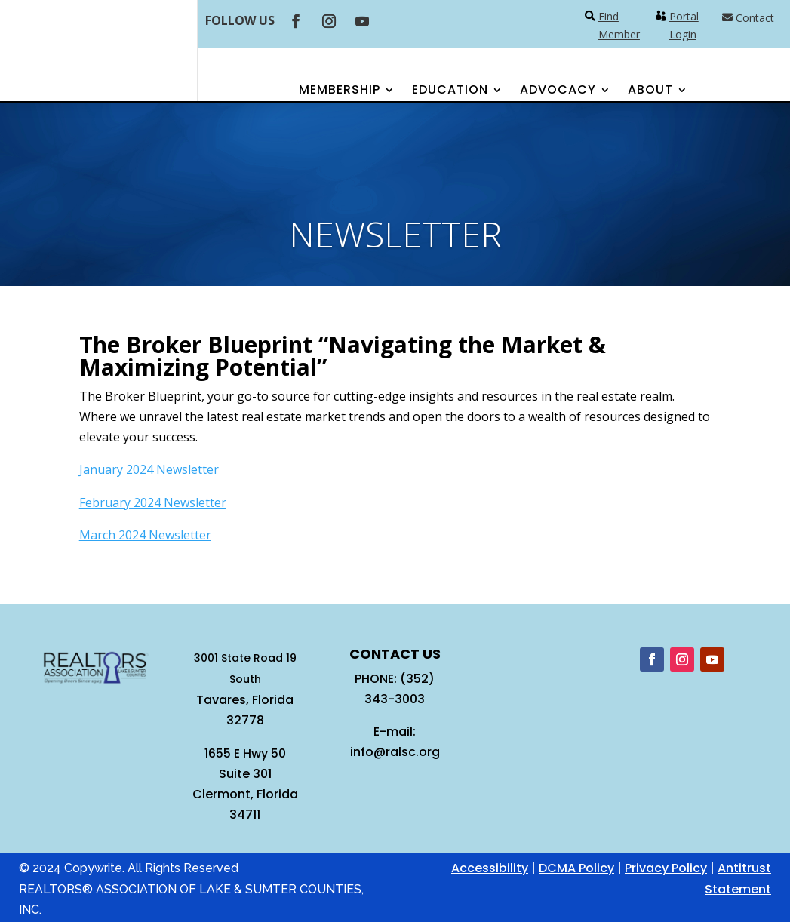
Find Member (619, 25)
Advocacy (558, 91)
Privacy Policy (666, 868)
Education (450, 91)
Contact (755, 18)
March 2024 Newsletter (145, 535)
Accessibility (489, 868)
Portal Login (684, 25)
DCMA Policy (576, 868)
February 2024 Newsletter (152, 502)
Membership (339, 91)
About (650, 91)
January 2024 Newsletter (149, 469)
